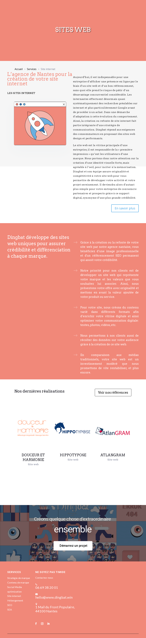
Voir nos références (113, 392)
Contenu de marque (18, 582)
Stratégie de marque (18, 577)
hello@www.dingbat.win (59, 593)
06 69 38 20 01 (51, 585)
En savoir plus (125, 208)
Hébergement (15, 600)
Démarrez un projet (73, 546)
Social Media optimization (14, 589)
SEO (9, 604)
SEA (9, 609)
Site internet (14, 595)
